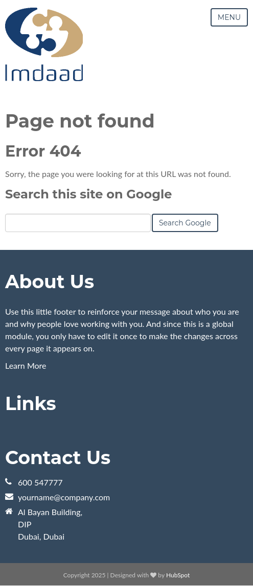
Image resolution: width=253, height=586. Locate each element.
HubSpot (178, 575)
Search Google (185, 222)
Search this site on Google (88, 194)
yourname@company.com (64, 497)
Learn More (26, 365)
